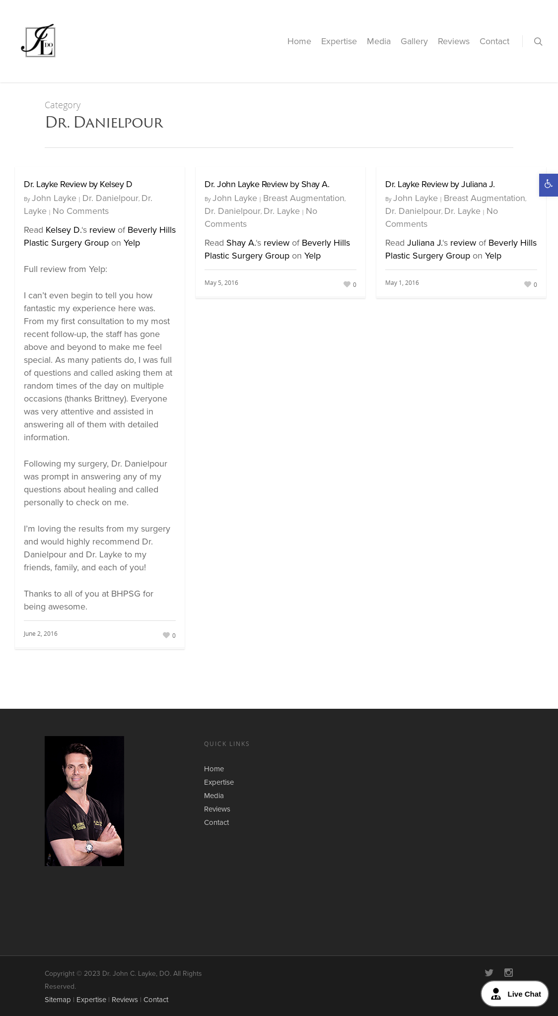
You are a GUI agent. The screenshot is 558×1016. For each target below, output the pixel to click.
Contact (494, 41)
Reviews (454, 41)
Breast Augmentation (304, 198)
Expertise (339, 41)
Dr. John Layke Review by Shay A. (267, 184)
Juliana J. (424, 242)
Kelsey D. (63, 229)
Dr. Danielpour (110, 198)
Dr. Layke (282, 210)
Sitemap (58, 999)
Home (299, 41)
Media (379, 41)
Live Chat (514, 993)
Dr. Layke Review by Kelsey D (78, 184)
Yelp (132, 242)
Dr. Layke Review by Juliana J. (439, 184)
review (102, 229)
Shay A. (241, 242)
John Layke (54, 198)
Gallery (414, 41)
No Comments (81, 210)
